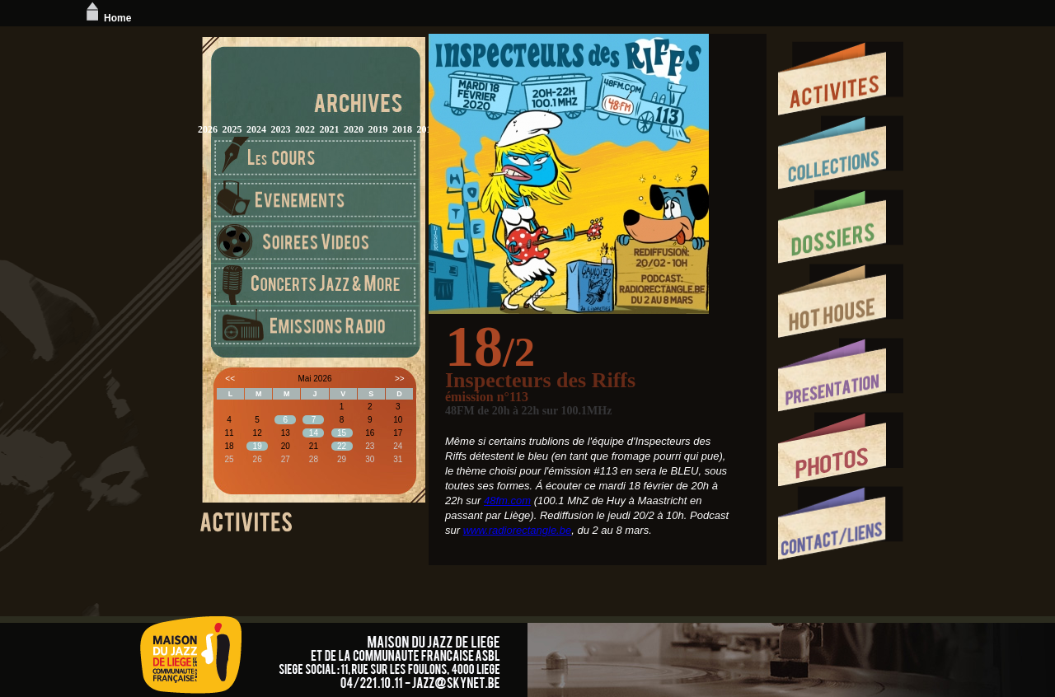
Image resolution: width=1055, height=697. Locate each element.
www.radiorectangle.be (517, 530)
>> (400, 378)
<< (230, 378)
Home (106, 18)
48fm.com (507, 500)
